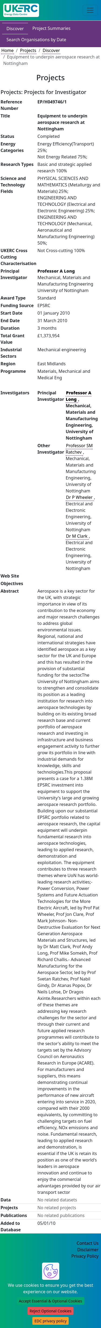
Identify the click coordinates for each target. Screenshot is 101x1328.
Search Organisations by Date (36, 40)
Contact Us (88, 1243)
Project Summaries (51, 28)
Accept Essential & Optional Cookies (50, 1300)
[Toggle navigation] (90, 10)
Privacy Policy (85, 1256)
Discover (15, 29)
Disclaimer (88, 1250)
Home (7, 50)
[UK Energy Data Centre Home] (21, 10)
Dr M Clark (77, 536)
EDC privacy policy (50, 1320)
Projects (28, 50)
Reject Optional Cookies (50, 1310)
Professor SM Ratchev (79, 449)
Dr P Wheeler (80, 497)
